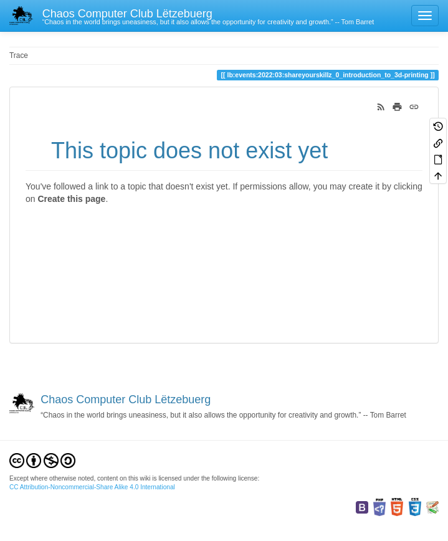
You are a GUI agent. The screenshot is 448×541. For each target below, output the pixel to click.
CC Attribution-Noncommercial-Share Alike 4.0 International (92, 487)
